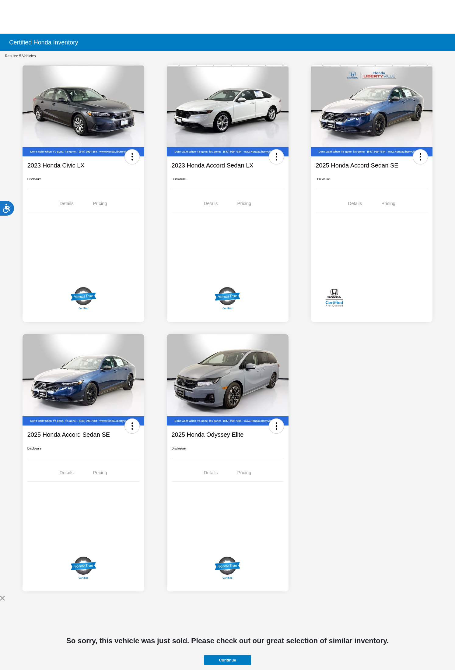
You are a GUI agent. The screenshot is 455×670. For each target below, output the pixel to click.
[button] (132, 156)
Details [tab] (67, 203)
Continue (227, 660)
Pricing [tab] (100, 203)
